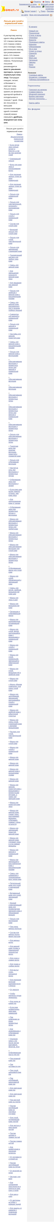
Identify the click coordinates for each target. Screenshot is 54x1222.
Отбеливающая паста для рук (15, 1054)
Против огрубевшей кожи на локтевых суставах (13, 1110)
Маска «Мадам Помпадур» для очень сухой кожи (15, 687)
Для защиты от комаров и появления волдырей (15, 1211)
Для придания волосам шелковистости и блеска (15, 983)
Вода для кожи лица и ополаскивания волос (15, 168)
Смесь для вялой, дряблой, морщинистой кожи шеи (15, 591)
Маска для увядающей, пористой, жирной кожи (14, 831)
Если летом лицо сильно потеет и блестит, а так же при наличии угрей (15, 150)
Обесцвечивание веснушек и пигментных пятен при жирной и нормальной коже (15, 367)
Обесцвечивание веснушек (15, 380)
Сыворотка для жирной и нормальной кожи (14, 317)
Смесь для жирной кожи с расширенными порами (15, 345)
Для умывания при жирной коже (15, 285)
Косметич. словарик (37, 77)
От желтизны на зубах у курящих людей (15, 1202)
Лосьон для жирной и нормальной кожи (14, 327)
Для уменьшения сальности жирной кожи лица (14, 275)
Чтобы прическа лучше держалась (15, 996)
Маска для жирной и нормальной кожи (13, 853)
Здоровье (33, 38)
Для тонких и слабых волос (14, 965)
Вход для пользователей (41, 15)
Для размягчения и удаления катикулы (14, 1150)
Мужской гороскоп (37, 94)
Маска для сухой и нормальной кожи (13, 648)
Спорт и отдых (35, 51)
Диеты (47, 2)
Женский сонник (47, 4)
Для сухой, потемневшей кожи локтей (14, 1120)
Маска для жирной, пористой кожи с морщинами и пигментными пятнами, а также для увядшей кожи (15, 792)
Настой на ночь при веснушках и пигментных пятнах (13, 472)
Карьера (32, 44)
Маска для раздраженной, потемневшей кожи (14, 622)
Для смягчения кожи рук (15, 1089)
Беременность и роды (28, 4)
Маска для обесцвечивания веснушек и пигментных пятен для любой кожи (15, 524)
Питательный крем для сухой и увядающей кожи (15, 886)
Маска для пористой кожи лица (14, 805)
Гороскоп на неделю (38, 90)
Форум (27, 11)
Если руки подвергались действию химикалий (14, 1010)
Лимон (19, 134)
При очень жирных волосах (15, 928)
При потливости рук (14, 1065)
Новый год (33, 31)
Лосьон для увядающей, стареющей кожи (15, 249)
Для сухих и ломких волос (14, 959)
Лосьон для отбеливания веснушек (14, 462)
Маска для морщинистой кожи (14, 606)
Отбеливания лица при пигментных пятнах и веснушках (14, 511)
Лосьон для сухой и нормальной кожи (14, 217)
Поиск (43, 11)
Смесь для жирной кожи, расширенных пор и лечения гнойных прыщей (15, 306)
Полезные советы (37, 42)
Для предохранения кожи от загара (15, 501)
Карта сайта (34, 103)
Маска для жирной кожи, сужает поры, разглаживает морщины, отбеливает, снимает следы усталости (14, 817)
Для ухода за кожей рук (14, 1002)
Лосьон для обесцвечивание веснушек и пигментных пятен (15, 438)
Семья (32, 56)
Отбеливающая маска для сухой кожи (15, 570)
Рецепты (37, 2)
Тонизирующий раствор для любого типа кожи (15, 258)
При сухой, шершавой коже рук (15, 1072)
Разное (32, 67)
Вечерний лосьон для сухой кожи (13, 232)
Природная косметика (49, 8)
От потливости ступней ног (15, 1158)
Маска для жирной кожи (14, 758)
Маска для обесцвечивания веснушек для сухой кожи (15, 548)
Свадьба (33, 53)
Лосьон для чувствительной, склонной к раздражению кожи (15, 206)
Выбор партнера (36, 96)
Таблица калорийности (39, 79)
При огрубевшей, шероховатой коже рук (14, 1081)
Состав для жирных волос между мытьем (14, 934)
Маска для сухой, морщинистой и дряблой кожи (15, 672)
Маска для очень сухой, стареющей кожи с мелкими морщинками (15, 724)
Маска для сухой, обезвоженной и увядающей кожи (15, 580)
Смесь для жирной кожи (14, 266)
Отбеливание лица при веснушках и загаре (14, 483)
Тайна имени (36, 7)
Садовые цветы (36, 75)
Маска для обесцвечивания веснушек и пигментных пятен (15, 537)
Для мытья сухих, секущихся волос (13, 973)
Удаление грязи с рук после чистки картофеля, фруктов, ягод (14, 1043)
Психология (34, 33)
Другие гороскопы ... (38, 99)
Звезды (32, 62)
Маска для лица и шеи (13, 599)
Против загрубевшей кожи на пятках (14, 1165)
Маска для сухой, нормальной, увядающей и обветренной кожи (14, 660)
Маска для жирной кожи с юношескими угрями (14, 772)
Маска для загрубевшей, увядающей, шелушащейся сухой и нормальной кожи (14, 700)
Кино (31, 65)
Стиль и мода (35, 35)
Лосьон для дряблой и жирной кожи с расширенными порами (15, 295)
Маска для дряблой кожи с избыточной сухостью (15, 713)
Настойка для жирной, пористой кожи (15, 336)
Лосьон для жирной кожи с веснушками (14, 354)
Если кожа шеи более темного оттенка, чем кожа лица (15, 492)
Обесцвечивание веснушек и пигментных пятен (15, 398)
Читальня (33, 60)
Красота (32, 40)
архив (33, 11)
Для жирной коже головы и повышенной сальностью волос (14, 950)
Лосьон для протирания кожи (14, 921)
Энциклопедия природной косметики (17, 139)
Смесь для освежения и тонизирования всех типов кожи (15, 876)
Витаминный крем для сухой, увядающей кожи (15, 896)
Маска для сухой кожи (13, 680)
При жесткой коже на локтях (14, 1101)
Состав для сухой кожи (14, 225)
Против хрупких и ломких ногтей (14, 1135)
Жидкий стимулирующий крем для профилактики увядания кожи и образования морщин (15, 909)
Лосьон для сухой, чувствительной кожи (15, 240)
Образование (35, 47)
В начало (33, 27)
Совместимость (36, 92)
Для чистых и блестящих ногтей (14, 1127)
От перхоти (14, 990)
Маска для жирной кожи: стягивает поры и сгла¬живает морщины (15, 842)
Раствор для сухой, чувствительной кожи (15, 735)
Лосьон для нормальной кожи (14, 196)
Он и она (33, 49)
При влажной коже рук (14, 1060)
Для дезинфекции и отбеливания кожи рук (14, 1032)
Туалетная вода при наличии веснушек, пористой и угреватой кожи (15, 451)
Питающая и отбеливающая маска (14, 614)
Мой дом (33, 58)
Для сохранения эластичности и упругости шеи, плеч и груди (15, 1186)
